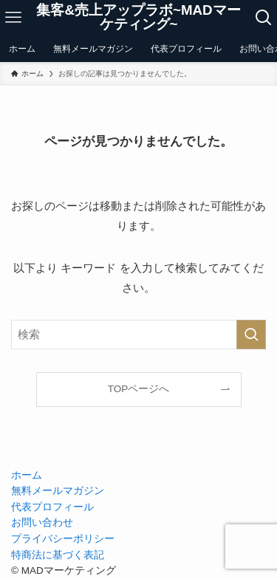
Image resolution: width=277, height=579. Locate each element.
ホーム (26, 475)
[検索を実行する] (251, 334)
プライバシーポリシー (62, 538)
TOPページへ (139, 388)
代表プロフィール (52, 507)
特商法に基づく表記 (57, 555)
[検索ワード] (138, 334)
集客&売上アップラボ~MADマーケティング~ (138, 18)
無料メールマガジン (57, 490)
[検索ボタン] (263, 17)
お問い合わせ (42, 522)
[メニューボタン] (13, 17)
